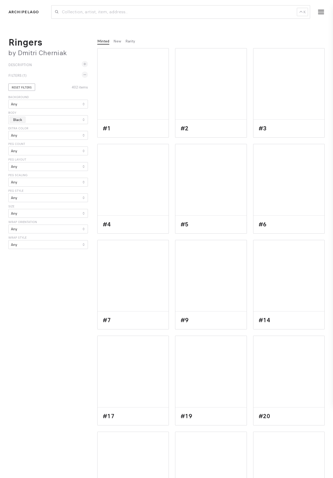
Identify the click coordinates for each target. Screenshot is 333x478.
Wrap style (17, 237)
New (117, 41)
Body (12, 113)
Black (19, 119)
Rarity (130, 41)
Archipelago (23, 12)
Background (18, 97)
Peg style (15, 191)
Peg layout (17, 159)
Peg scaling (18, 175)
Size (11, 206)
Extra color (18, 128)
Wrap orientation (22, 222)
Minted (103, 41)
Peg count (16, 144)
